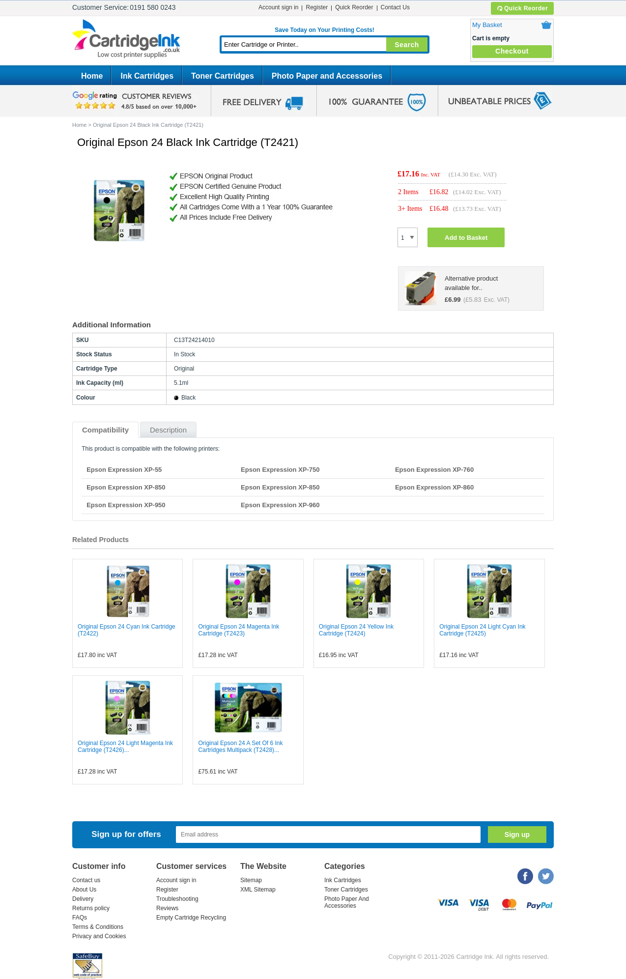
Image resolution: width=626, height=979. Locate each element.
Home (92, 76)
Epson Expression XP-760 (434, 469)
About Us (84, 889)
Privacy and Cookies (99, 936)
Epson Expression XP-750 (280, 469)
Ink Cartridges (146, 76)
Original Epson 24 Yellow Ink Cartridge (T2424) (356, 630)
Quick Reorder (522, 8)
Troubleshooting (177, 898)
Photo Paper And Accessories (346, 902)
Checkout (512, 51)
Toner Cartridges (222, 76)
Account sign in (278, 7)
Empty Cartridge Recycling (191, 917)
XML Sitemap (258, 889)
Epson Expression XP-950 (125, 505)
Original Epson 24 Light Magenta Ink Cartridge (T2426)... (125, 746)
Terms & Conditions (97, 926)
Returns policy (91, 908)
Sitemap (251, 880)
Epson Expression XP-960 (280, 505)
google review (136, 100)
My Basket (487, 25)
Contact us (86, 880)
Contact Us (395, 7)
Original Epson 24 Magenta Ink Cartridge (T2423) (238, 630)
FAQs (79, 917)
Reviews (167, 908)
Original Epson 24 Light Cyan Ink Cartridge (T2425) (482, 630)
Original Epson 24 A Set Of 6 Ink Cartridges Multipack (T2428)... (240, 746)
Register (317, 7)
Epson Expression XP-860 (434, 487)
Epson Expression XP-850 (125, 487)
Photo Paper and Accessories (327, 76)
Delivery (82, 898)
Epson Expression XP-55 (124, 469)
